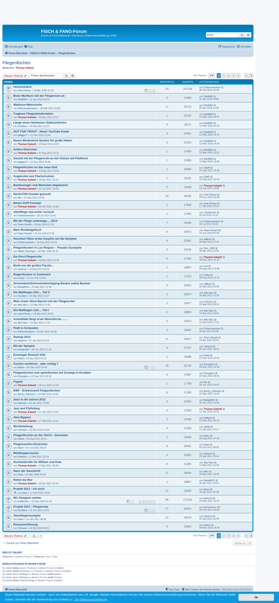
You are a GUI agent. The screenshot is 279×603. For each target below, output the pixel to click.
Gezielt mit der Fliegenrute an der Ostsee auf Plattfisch (50, 158)
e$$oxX (208, 239)
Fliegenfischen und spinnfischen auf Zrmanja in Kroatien (52, 372)
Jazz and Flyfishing (26, 408)
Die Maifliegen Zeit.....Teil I (31, 310)
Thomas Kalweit (25, 67)
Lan (206, 266)
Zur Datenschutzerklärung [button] (91, 599)
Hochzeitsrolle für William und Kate (37, 462)
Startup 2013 (22, 337)
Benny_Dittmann (27, 394)
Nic (19, 197)
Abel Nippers (22, 417)
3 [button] (228, 76)
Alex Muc (209, 292)
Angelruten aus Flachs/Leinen (33, 176)
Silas (20, 474)
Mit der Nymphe (24, 345)
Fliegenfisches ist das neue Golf (35, 167)
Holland (208, 418)
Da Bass (22, 126)
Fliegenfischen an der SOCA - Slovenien (40, 435)
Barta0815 (23, 287)
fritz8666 (22, 99)
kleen (206, 435)
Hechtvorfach (22, 86)
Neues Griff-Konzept (27, 203)
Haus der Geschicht (26, 471)
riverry (21, 278)
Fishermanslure (212, 87)
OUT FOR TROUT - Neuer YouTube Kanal (41, 131)
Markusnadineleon (27, 108)
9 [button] (246, 76)
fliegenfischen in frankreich (32, 274)
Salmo (207, 525)
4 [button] (233, 76)
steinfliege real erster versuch (33, 211)
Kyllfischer (23, 501)
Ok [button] (256, 597)
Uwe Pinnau (24, 90)
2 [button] (223, 76)
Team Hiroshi (25, 224)
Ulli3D (207, 426)
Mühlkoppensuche (26, 453)
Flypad (18, 381)
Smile (207, 275)
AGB (113, 35)
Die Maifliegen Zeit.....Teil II (31, 292)
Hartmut (22, 269)
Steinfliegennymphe (27, 515)
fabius (21, 367)
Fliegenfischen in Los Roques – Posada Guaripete (47, 247)
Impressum (78, 35)
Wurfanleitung (22, 426)
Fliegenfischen (16, 62)
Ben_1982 (209, 248)
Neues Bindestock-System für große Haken (42, 140)
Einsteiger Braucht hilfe (29, 354)
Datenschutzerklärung (97, 35)
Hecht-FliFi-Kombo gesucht (32, 194)
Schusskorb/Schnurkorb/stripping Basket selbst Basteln (51, 283)
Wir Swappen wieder (27, 497)
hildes (21, 438)
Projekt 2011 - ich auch (28, 488)
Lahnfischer (210, 212)
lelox (206, 471)
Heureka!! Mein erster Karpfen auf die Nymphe (45, 238)
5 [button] (238, 76)
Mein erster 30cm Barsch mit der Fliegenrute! (44, 301)
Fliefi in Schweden (25, 328)
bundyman (23, 349)
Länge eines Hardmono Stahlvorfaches (39, 122)
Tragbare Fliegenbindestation (33, 113)
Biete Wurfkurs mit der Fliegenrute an (39, 95)
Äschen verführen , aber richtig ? (35, 363)
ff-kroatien (209, 364)
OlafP (207, 167)
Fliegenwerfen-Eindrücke (30, 444)
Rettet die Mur (22, 479)
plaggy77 (23, 135)
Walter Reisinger (27, 251)
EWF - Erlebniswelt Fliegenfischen (36, 390)
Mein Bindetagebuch (27, 229)
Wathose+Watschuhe (27, 104)
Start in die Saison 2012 (29, 399)
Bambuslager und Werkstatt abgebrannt (40, 185)
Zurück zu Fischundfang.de (55, 35)
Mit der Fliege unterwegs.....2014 (35, 220)
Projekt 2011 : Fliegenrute (30, 506)
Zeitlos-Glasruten (25, 149)
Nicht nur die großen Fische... (33, 265)
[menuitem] (28, 46)
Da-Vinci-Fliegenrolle (27, 256)
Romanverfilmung (25, 524)
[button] (211, 75)
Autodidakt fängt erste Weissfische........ (40, 319)
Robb (21, 358)
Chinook (22, 430)
